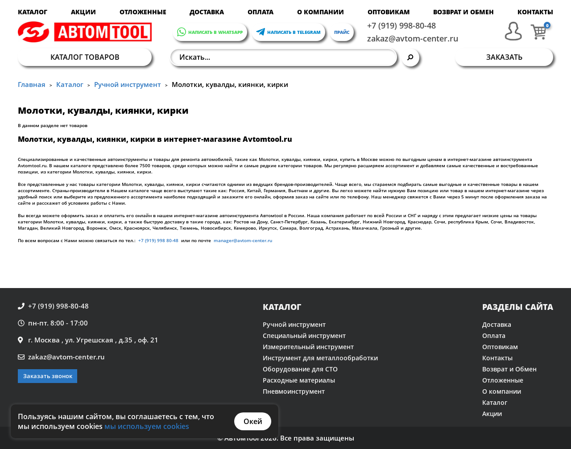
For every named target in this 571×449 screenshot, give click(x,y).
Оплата (260, 12)
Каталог (32, 12)
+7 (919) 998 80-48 (158, 240)
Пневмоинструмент (294, 391)
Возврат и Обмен (463, 12)
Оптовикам (389, 12)
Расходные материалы (299, 380)
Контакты (535, 12)
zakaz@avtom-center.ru (412, 38)
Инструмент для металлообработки (320, 358)
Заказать (504, 57)
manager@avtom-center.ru (242, 240)
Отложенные (143, 12)
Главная (32, 84)
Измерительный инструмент (308, 346)
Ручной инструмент (127, 84)
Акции (83, 12)
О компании (320, 12)
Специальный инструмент (304, 335)
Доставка (207, 12)
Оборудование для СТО (300, 369)
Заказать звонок (47, 376)
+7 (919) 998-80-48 (401, 25)
